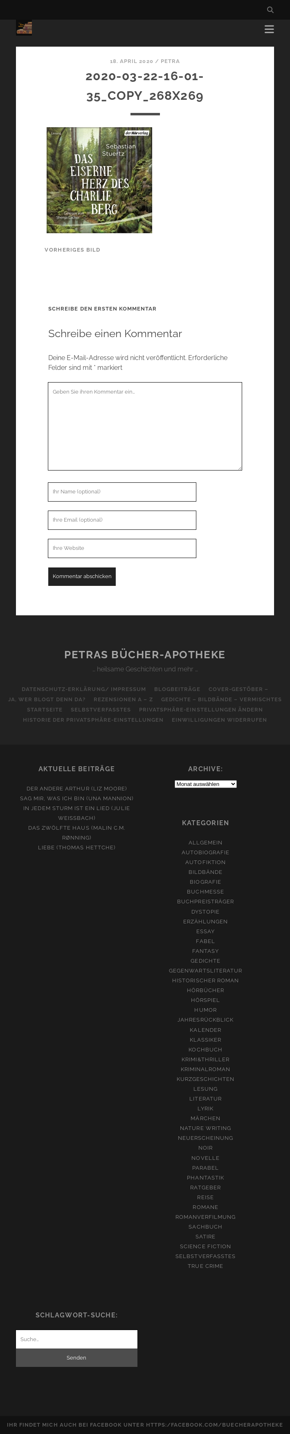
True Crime (205, 1266)
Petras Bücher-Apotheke (144, 654)
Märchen (205, 1118)
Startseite (45, 710)
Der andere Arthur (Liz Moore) (77, 789)
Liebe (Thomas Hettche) (76, 847)
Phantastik (205, 1178)
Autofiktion (205, 862)
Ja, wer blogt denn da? (46, 699)
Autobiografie (206, 852)
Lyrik (206, 1108)
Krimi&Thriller (205, 1059)
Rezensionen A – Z (123, 699)
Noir (205, 1148)
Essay (205, 931)
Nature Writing (205, 1128)
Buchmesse (205, 892)
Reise (205, 1197)
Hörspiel (205, 1000)
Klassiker (205, 1040)
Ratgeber (205, 1187)
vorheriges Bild (72, 250)
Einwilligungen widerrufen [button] (219, 720)
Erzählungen (205, 921)
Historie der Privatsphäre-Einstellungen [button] (93, 720)
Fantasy (205, 951)
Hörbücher (205, 990)
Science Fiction (205, 1246)
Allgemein (206, 843)
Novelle (205, 1158)
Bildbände (206, 872)
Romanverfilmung (205, 1217)
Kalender (205, 1030)
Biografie (205, 882)
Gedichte (205, 961)
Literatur (205, 1099)
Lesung (205, 1089)
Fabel (205, 941)
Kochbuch (205, 1050)
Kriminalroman (206, 1069)
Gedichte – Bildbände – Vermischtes (221, 699)
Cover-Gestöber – (239, 689)
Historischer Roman (205, 980)
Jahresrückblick (206, 1020)
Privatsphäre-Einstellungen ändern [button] (201, 710)
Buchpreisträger (205, 901)
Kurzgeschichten (206, 1079)
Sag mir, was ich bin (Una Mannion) (76, 798)
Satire (206, 1237)
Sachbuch (205, 1227)
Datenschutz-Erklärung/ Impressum (84, 689)
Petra (170, 61)
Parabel (205, 1168)
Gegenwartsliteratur (205, 971)
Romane (205, 1207)
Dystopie (205, 912)
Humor (205, 1010)
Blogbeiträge (177, 689)
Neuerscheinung (206, 1138)
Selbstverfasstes (101, 710)
